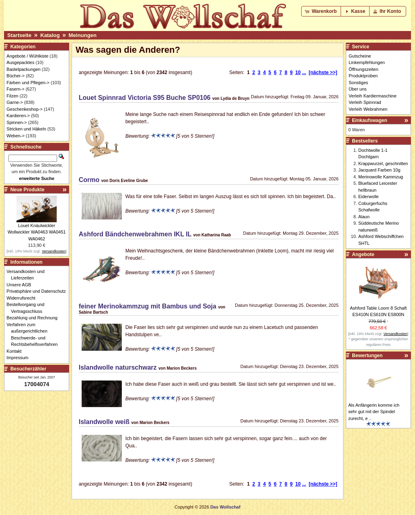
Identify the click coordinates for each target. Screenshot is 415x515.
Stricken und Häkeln (26, 128)
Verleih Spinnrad (365, 102)
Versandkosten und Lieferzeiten (27, 275)
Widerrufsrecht (23, 298)
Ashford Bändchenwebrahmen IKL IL (135, 234)
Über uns (358, 89)
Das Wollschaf (225, 507)
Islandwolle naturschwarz (118, 367)
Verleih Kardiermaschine (373, 95)
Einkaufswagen (369, 120)
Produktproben (363, 75)
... (304, 72)
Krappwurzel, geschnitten (383, 163)
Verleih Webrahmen (368, 109)
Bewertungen (367, 355)
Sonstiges (358, 82)
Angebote (363, 254)
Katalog (50, 35)
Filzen (12, 95)
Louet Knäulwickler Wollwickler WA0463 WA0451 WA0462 (37, 232)
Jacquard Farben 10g (379, 170)
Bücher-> (15, 75)
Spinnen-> (16, 122)
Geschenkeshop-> (24, 109)
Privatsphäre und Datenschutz (38, 291)
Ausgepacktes (20, 62)
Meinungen (83, 35)
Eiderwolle (368, 196)
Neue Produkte (27, 189)
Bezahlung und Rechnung (34, 317)
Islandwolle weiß (104, 421)
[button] (321, 11)
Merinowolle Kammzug (380, 176)
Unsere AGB (21, 284)
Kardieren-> (18, 115)
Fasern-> (15, 89)
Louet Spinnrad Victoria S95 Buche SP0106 (145, 97)
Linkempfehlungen (367, 62)
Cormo (89, 179)
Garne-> (14, 102)
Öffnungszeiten (363, 69)
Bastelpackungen (23, 69)
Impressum (19, 357)
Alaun (364, 216)
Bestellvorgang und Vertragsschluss (27, 308)
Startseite (19, 35)
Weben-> (15, 135)
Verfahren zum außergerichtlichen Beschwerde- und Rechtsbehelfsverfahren (34, 334)
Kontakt (16, 351)
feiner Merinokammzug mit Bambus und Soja (147, 306)
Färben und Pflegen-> (27, 82)
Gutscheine (360, 56)
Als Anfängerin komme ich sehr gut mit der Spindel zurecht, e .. (373, 412)
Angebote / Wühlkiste (27, 56)
